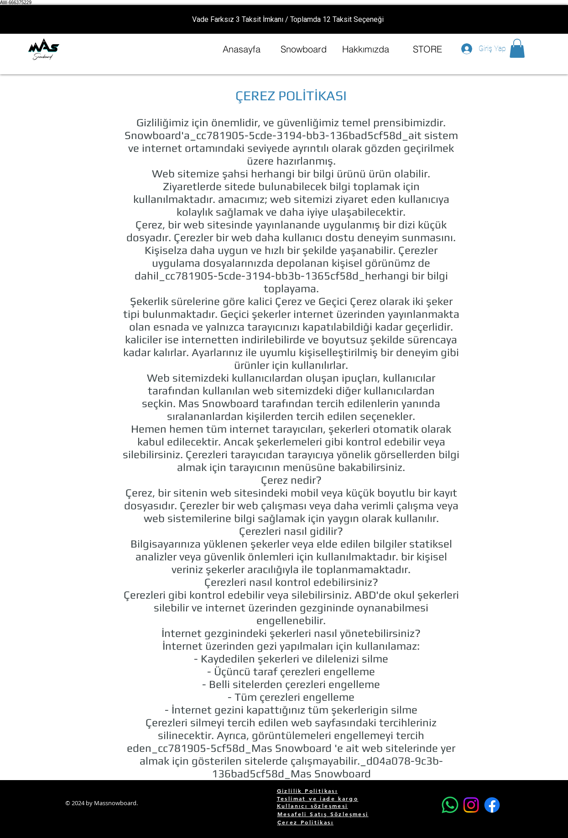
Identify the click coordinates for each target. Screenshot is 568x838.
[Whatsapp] (450, 805)
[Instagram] (471, 805)
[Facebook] (492, 805)
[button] (517, 48)
